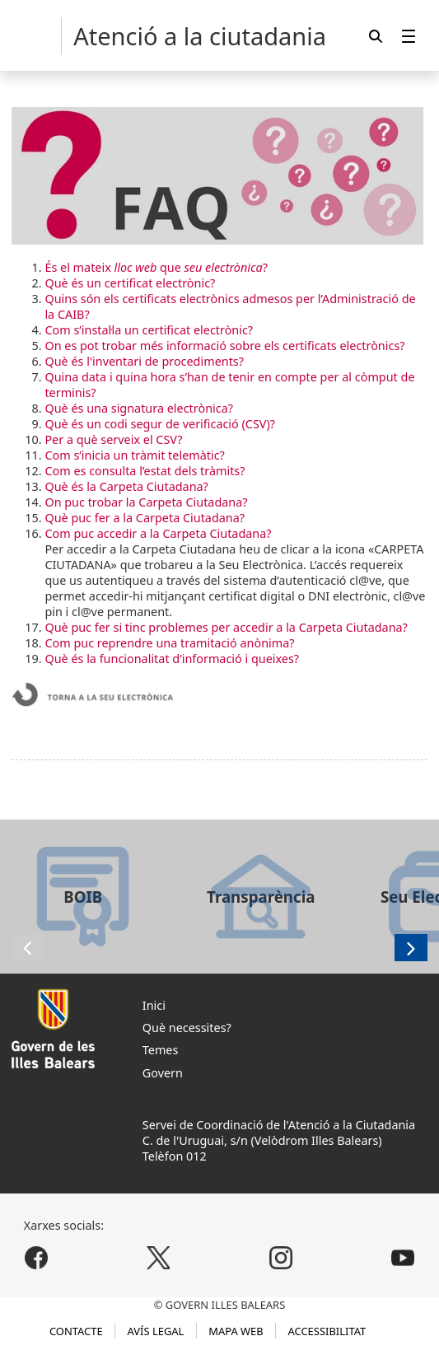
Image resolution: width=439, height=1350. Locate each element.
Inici (154, 1005)
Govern (162, 1073)
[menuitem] (408, 35)
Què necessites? (186, 1027)
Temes (160, 1050)
